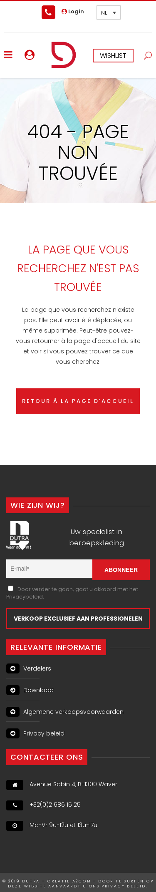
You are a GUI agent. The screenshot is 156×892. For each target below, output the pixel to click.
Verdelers (28, 668)
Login (73, 11)
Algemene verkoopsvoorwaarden (65, 712)
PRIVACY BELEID (124, 886)
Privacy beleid (35, 733)
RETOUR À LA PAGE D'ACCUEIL (78, 401)
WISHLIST (113, 55)
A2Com (82, 881)
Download (30, 690)
